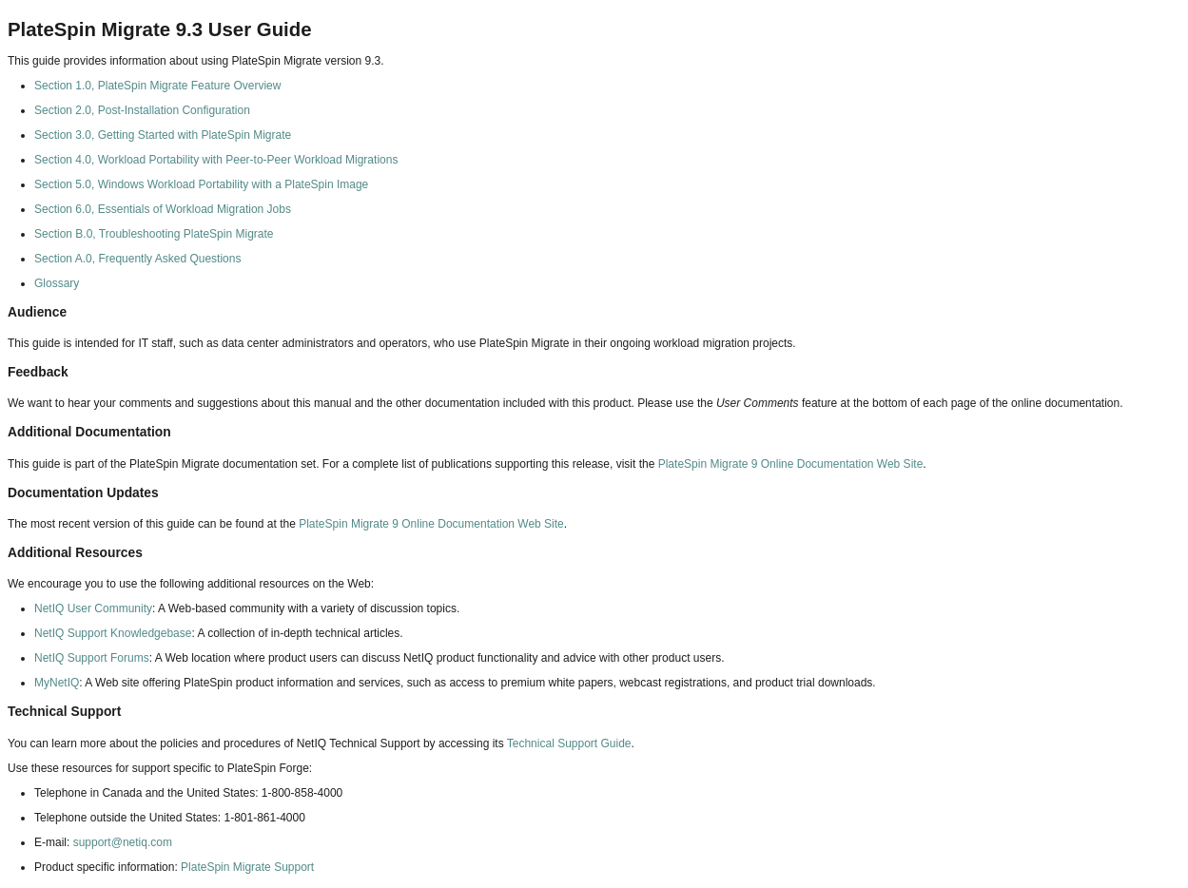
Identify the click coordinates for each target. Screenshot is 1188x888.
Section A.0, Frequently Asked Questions (137, 258)
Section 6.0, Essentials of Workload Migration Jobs (162, 209)
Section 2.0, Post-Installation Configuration (142, 110)
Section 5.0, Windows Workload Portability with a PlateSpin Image (201, 184)
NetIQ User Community (93, 608)
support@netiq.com (122, 842)
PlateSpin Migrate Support (247, 867)
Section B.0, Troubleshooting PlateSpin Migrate (153, 234)
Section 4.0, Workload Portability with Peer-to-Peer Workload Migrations (216, 159)
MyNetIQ (56, 682)
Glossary (56, 283)
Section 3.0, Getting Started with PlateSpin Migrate (162, 135)
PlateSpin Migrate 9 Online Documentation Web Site (791, 464)
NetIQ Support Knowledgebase (112, 633)
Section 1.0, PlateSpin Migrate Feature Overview (157, 85)
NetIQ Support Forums (91, 658)
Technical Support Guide (569, 743)
